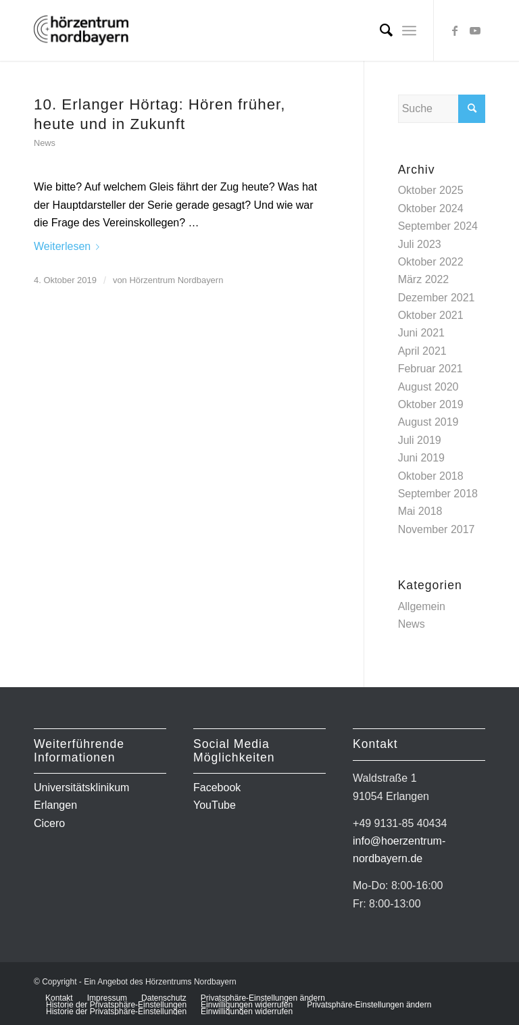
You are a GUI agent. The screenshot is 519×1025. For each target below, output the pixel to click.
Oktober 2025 (431, 190)
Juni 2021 (421, 333)
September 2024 (438, 226)
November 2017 (436, 529)
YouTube (214, 805)
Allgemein (421, 606)
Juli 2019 (419, 440)
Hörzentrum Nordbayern (176, 280)
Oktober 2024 (431, 208)
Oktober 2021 (431, 315)
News (44, 143)
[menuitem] (379, 30)
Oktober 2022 (431, 262)
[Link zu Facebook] (455, 30)
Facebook (217, 787)
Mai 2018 (420, 511)
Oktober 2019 (431, 404)
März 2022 (423, 279)
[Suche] (379, 30)
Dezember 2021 (436, 297)
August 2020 (428, 387)
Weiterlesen (69, 246)
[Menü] (409, 30)
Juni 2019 (421, 458)
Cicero (49, 823)
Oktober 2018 (431, 476)
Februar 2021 (430, 368)
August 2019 (428, 422)
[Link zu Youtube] (475, 30)
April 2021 (422, 351)
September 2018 (438, 493)
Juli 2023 (419, 244)
